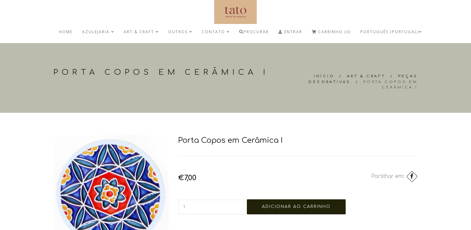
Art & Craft (141, 31)
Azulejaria (98, 31)
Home (66, 31)
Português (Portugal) (391, 31)
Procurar (254, 31)
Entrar (290, 31)
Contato (216, 31)
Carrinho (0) (331, 31)
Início (324, 76)
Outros (180, 31)
